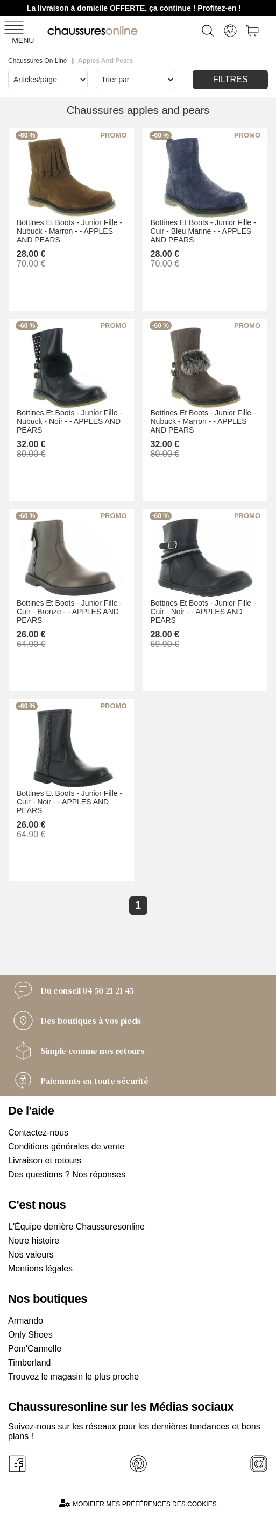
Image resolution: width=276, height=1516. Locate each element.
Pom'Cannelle (34, 1348)
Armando (25, 1320)
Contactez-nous (38, 1132)
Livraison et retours (44, 1160)
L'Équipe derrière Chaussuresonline (76, 1226)
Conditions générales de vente (66, 1146)
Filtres (230, 79)
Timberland (29, 1362)
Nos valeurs (30, 1254)
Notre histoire (33, 1240)
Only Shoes (30, 1334)
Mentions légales (40, 1268)
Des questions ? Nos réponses (66, 1174)
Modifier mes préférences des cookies (137, 1503)
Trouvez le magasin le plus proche (73, 1376)
